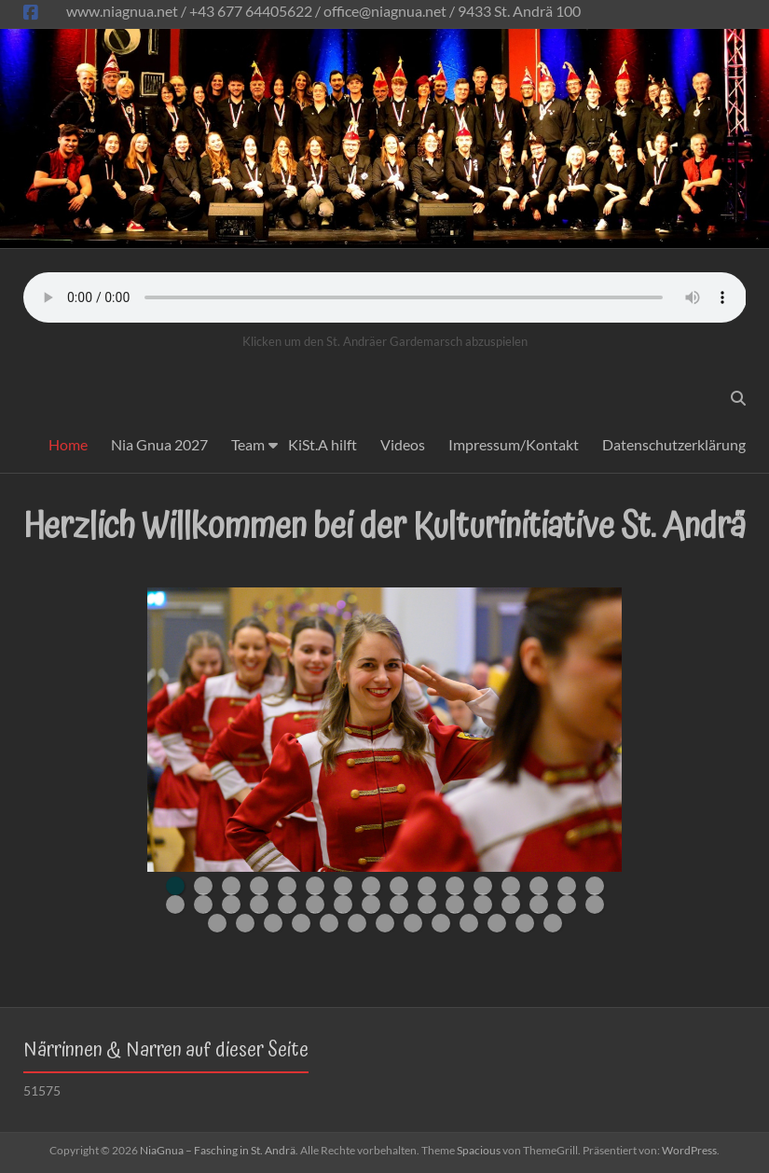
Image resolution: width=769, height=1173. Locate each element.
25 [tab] (399, 904)
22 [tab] (315, 904)
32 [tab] (594, 904)
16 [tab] (594, 885)
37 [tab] (329, 923)
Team (248, 444)
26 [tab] (427, 904)
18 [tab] (203, 904)
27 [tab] (455, 904)
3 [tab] (231, 885)
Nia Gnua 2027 (159, 444)
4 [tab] (259, 885)
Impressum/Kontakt (513, 444)
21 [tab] (287, 904)
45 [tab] (552, 923)
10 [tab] (427, 885)
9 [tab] (399, 885)
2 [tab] (203, 885)
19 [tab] (231, 904)
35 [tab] (273, 923)
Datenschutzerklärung (674, 444)
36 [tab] (301, 923)
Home (68, 444)
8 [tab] (371, 885)
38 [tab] (357, 923)
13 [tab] (510, 885)
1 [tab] (175, 885)
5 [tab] (287, 885)
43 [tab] (496, 923)
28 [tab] (483, 904)
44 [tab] (524, 923)
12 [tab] (483, 885)
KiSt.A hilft (322, 444)
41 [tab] (441, 923)
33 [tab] (217, 923)
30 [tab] (538, 904)
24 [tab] (371, 904)
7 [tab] (343, 885)
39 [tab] (385, 923)
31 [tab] (566, 904)
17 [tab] (175, 904)
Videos (402, 444)
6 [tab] (315, 885)
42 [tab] (469, 923)
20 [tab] (259, 904)
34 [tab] (245, 923)
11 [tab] (455, 885)
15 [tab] (566, 885)
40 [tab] (413, 923)
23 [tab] (343, 904)
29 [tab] (510, 904)
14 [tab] (538, 885)
